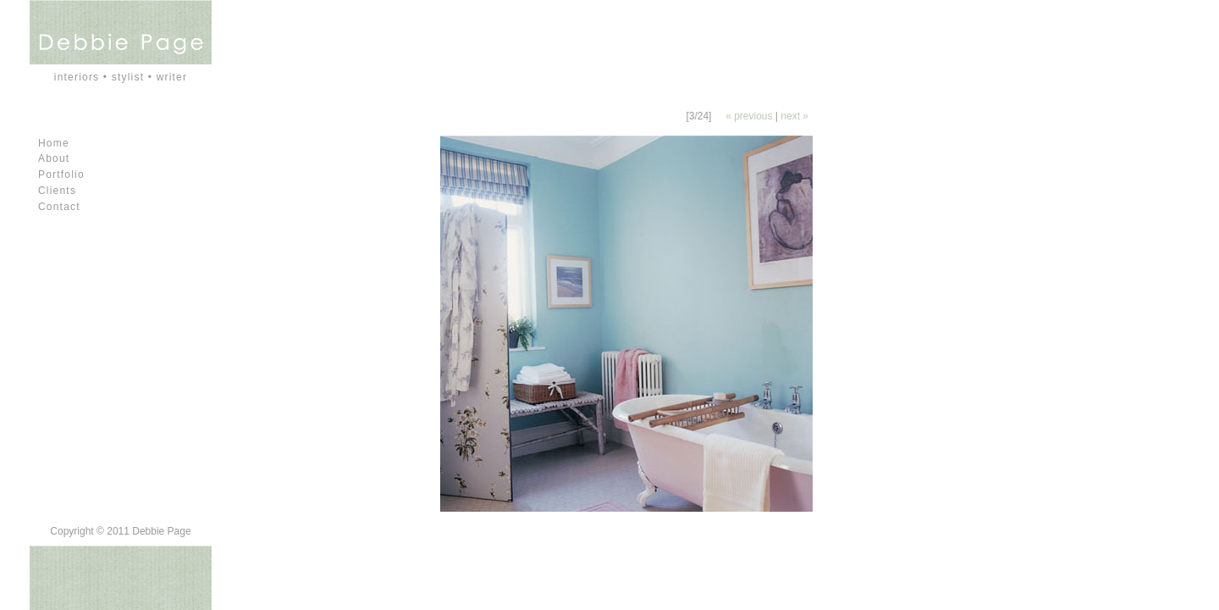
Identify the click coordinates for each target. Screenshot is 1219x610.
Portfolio (61, 174)
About (53, 158)
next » (794, 116)
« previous (748, 116)
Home (53, 143)
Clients (57, 191)
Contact (59, 207)
